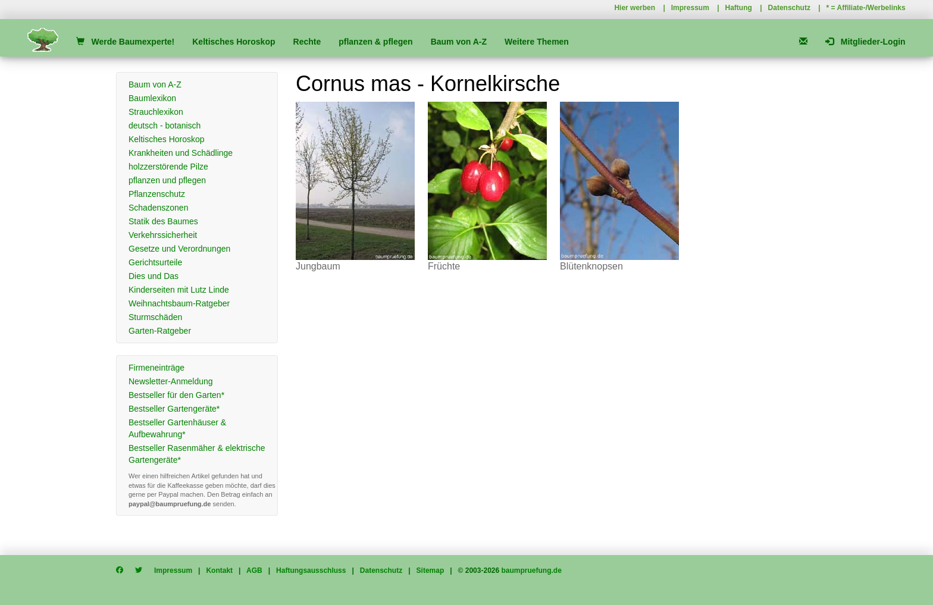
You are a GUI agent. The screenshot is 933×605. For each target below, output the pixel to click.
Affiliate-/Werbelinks (871, 8)
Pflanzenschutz (157, 194)
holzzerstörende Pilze (168, 166)
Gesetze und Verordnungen (179, 248)
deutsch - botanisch (165, 125)
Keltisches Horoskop (233, 41)
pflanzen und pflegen (167, 180)
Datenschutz (789, 8)
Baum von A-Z (459, 41)
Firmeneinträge (156, 367)
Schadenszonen (158, 207)
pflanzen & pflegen (375, 41)
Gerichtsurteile (155, 262)
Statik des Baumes (163, 221)
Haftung (738, 8)
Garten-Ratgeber (160, 331)
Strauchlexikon (156, 112)
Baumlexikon (152, 98)
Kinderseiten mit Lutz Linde (179, 289)
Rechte (307, 41)
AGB (254, 570)
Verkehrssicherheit (163, 235)
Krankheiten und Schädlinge (181, 153)
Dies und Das (154, 276)
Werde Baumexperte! (125, 41)
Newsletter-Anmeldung (171, 381)
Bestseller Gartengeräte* (174, 408)
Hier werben (634, 8)
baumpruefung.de (532, 570)
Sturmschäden (155, 317)
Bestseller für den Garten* (176, 395)
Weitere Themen (537, 41)
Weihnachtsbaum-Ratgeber (179, 303)
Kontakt (219, 570)
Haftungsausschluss (311, 570)
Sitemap (430, 570)
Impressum (690, 8)
